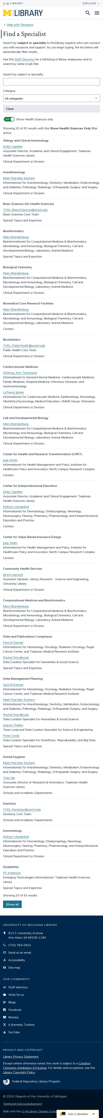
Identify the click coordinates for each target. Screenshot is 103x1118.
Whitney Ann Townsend (20, 373)
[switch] (51, 119)
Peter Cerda (11, 735)
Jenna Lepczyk (13, 574)
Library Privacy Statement (20, 1056)
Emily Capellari (12, 146)
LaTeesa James (13, 392)
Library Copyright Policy (19, 1072)
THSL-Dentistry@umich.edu (22, 809)
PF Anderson (12, 873)
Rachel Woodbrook (16, 657)
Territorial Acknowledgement (22, 1104)
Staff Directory (24, 59)
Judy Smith (10, 460)
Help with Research (20, 24)
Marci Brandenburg (15, 237)
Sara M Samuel (13, 642)
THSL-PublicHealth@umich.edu (24, 345)
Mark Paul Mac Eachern (19, 178)
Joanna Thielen (13, 725)
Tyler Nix (9, 778)
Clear (10, 109)
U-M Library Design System (40, 1111)
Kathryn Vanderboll (16, 507)
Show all (12, 904)
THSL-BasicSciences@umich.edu (25, 210)
